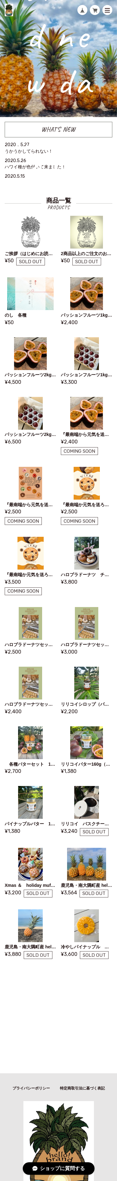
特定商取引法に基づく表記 (82, 1088)
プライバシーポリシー (31, 1088)
